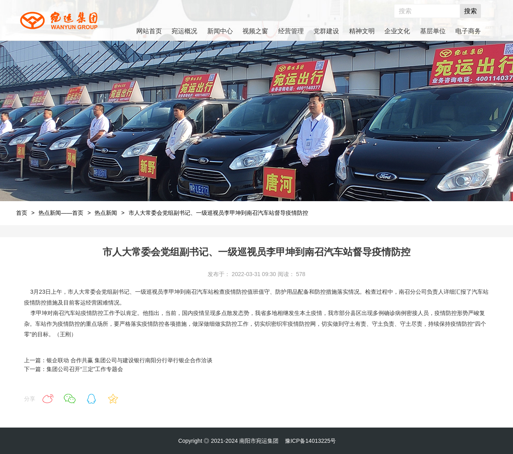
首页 (21, 213)
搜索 (470, 11)
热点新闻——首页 (60, 213)
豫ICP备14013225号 (310, 441)
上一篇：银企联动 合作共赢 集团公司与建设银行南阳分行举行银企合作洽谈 (118, 360)
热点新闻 (106, 213)
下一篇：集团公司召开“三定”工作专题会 (73, 369)
